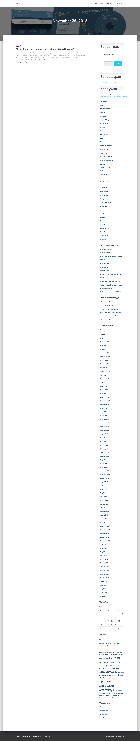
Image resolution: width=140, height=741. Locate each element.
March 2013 (104, 415)
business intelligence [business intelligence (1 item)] (118, 645)
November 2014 (105, 379)
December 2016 (105, 356)
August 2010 (104, 482)
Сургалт (102, 164)
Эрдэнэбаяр (104, 235)
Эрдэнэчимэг (104, 239)
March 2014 (104, 390)
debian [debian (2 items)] (113, 648)
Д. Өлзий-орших (105, 202)
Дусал (102, 213)
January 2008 (104, 566)
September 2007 (105, 581)
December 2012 (105, 426)
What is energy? (105, 263)
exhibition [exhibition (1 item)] (101, 650)
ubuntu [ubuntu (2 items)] (111, 665)
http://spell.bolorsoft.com (108, 82)
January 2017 (104, 353)
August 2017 (104, 345)
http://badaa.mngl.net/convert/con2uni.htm (114, 96)
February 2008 (104, 563)
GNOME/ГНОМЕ (105, 109)
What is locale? (105, 253)
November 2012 (105, 430)
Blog (18, 736)
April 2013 (103, 412)
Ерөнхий (18, 46)
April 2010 (103, 497)
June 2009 (103, 519)
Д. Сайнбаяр (104, 206)
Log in (102, 707)
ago (26, 62)
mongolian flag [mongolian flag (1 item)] (106, 652)
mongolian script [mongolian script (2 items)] (114, 654)
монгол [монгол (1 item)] (101, 695)
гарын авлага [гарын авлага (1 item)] (119, 693)
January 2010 (104, 507)
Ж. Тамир (103, 217)
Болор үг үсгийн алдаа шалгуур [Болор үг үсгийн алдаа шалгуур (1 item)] (111, 677)
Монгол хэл (104, 142)
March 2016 (104, 360)
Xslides (102, 112)
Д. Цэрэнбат (104, 210)
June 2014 (103, 386)
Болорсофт (104, 123)
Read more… (42, 59)
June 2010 (103, 489)
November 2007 (105, 574)
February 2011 (104, 467)
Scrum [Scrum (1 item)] (107, 658)
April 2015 (103, 375)
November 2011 (105, 456)
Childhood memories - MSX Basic (111, 292)
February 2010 (104, 504)
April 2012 (103, 441)
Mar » (105, 634)
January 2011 (104, 471)
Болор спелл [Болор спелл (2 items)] (113, 675)
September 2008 (105, 541)
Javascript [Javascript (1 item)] (106, 650)
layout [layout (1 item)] (100, 652)
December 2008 (105, 530)
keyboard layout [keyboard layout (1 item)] (118, 650)
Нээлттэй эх (104, 149)
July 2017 (103, 349)
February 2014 (104, 393)
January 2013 (104, 423)
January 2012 (104, 452)
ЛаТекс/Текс (104, 134)
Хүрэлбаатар (104, 228)
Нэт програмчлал (106, 145)
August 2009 (104, 515)
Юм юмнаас (104, 181)
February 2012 (104, 449)
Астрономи (105, 174)
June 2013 (103, 408)
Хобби (102, 171)
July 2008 (103, 544)
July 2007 (103, 589)
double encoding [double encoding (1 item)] (120, 648)
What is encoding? (106, 249)
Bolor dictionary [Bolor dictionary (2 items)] (107, 643)
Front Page (26, 736)
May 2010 (103, 493)
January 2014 (104, 397)
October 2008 (104, 537)
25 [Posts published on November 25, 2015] (108, 628)
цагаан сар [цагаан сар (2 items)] (113, 695)
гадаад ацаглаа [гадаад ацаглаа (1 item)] (111, 693)
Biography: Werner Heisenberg (110, 281)
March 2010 (104, 500)
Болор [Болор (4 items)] (117, 672)
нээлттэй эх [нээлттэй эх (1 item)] (106, 695)
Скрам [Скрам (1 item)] (116, 690)
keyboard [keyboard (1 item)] (112, 650)
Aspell (102, 105)
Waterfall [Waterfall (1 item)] (101, 668)
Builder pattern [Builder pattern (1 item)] (109, 645)
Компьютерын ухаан (107, 131)
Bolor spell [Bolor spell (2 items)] (116, 643)
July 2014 (103, 382)
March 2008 (104, 559)
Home (90, 3)
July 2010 (103, 485)
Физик (103, 178)
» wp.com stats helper (103, 329)
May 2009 (103, 522)
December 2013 (105, 401)
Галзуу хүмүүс (104, 199)
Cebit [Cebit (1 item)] (100, 648)
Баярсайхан (104, 191)
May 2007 (103, 596)
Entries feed (104, 710)
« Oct (100, 634)
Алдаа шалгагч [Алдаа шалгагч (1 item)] (108, 668)
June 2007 (103, 592)
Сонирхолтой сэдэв (106, 160)
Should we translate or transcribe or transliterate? (45, 49)
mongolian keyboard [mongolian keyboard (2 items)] (116, 652)
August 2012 (104, 434)
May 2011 (103, 460)
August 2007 (104, 585)
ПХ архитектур (105, 167)
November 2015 (105, 364)
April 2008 (103, 555)
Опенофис (103, 153)
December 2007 (105, 570)
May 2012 (103, 437)
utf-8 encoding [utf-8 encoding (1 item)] (116, 665)
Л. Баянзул (103, 221)
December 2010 (105, 474)
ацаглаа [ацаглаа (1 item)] (105, 693)
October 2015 (104, 367)
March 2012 (104, 445)
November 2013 (105, 404)
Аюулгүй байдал (105, 120)
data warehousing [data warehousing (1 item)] (106, 648)
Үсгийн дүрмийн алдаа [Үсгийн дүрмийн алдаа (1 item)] (118, 697)
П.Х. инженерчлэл (106, 156)
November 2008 (105, 533)
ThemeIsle (121, 736)
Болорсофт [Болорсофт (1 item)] (106, 675)
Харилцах (109, 3)
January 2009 (104, 526)
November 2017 (105, 342)
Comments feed (105, 714)
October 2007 (104, 578)
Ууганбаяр (103, 224)
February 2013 (104, 419)
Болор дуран (119, 3)
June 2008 (103, 548)
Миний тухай (99, 3)
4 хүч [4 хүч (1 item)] (100, 643)
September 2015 (105, 371)
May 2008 (103, 552)
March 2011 (104, 463)
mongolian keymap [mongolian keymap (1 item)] (103, 654)
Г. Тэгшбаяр (104, 195)
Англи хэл (103, 116)
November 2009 (105, 511)
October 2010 (104, 478)
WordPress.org (105, 718)
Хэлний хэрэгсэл (105, 232)
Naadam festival (105, 270)
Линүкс (102, 138)
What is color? (104, 267)
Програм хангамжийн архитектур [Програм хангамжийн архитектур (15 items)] (107, 686)
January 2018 (104, 338)
